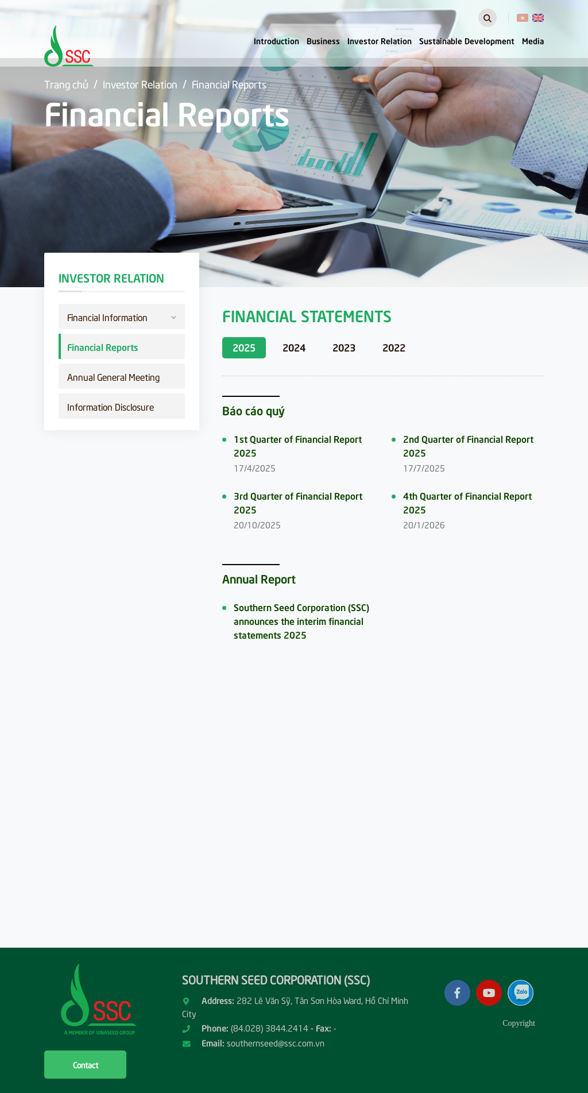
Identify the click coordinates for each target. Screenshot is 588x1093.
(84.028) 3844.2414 (269, 1027)
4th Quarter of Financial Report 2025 (467, 502)
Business (323, 40)
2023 (343, 347)
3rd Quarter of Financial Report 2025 (298, 502)
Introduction (276, 40)
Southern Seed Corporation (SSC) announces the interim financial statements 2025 (301, 620)
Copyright (518, 1023)
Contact (85, 1064)
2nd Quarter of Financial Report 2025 (468, 445)
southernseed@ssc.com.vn (275, 1042)
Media (533, 40)
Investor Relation (379, 40)
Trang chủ (66, 83)
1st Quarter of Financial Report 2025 (298, 445)
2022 (393, 347)
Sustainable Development (466, 40)
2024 (294, 347)
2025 (244, 347)
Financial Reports (229, 83)
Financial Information (121, 315)
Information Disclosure (110, 406)
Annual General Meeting (113, 376)
